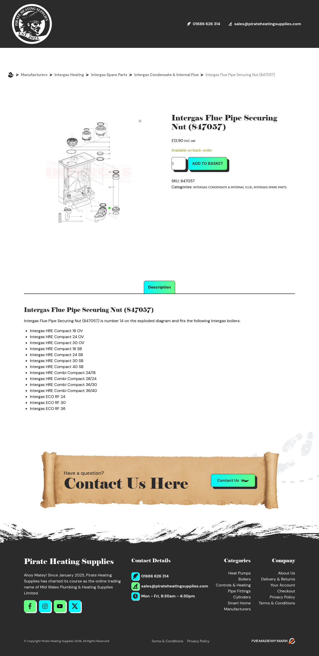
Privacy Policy (282, 597)
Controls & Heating (233, 585)
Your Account (282, 585)
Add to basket (207, 163)
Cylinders (242, 597)
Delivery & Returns (278, 579)
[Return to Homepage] (32, 24)
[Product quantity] (178, 163)
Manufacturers (34, 74)
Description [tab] (159, 287)
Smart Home (239, 603)
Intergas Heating (69, 74)
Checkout (286, 591)
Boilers (244, 579)
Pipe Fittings (239, 591)
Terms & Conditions (277, 603)
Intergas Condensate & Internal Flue (166, 74)
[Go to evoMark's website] (273, 641)
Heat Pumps (239, 573)
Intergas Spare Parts (109, 74)
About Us (286, 573)
